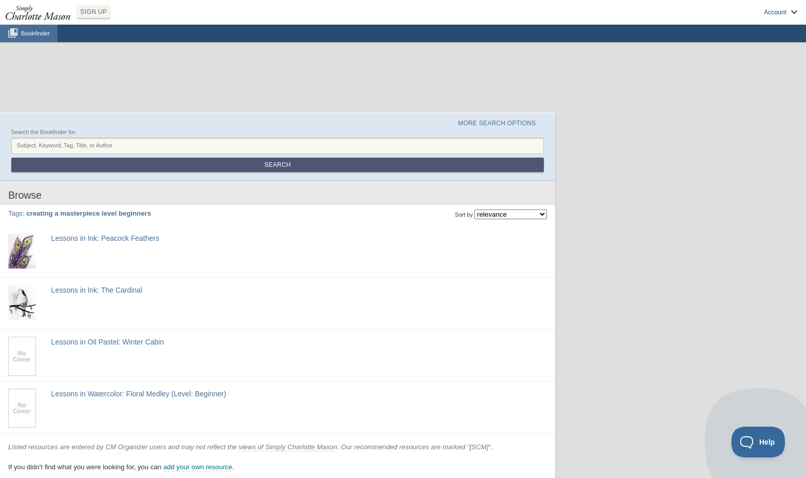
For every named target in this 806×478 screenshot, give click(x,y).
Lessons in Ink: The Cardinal (96, 290)
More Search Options (497, 123)
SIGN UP (93, 11)
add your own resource (197, 467)
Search (277, 164)
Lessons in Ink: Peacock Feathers (105, 238)
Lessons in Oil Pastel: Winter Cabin (107, 342)
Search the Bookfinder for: (44, 132)
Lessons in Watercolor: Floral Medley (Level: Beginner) (138, 394)
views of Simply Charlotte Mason (288, 447)
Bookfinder (35, 33)
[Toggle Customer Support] (758, 442)
